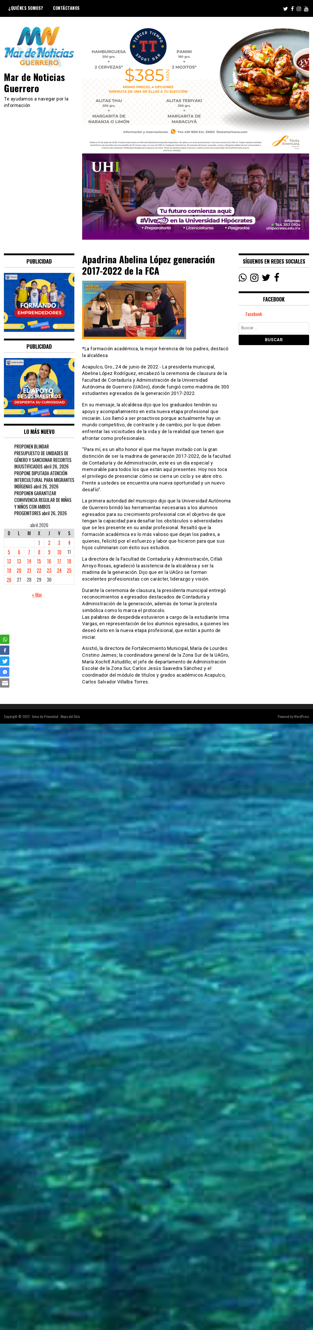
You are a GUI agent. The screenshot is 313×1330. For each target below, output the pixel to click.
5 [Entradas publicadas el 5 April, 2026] (9, 551)
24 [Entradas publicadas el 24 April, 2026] (59, 570)
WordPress (301, 716)
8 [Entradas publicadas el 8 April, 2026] (39, 551)
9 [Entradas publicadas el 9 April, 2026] (49, 551)
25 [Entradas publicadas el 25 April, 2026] (69, 570)
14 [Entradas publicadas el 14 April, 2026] (29, 560)
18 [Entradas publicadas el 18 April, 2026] (69, 560)
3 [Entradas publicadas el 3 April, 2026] (59, 542)
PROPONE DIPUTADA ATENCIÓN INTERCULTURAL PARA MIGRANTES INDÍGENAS (44, 480)
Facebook (254, 314)
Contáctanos (66, 8)
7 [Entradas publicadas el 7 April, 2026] (29, 551)
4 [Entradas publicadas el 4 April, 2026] (69, 542)
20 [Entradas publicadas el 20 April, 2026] (19, 570)
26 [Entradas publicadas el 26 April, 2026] (9, 579)
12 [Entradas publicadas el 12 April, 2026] (9, 560)
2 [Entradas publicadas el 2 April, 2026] (49, 542)
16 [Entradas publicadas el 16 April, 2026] (49, 560)
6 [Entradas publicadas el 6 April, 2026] (19, 551)
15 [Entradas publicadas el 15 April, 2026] (39, 560)
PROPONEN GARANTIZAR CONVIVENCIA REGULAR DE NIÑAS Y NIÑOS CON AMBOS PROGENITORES (42, 503)
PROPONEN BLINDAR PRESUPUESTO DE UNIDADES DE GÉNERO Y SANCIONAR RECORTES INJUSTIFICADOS (42, 456)
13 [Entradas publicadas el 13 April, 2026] (19, 560)
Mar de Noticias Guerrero (34, 82)
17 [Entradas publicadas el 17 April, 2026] (59, 560)
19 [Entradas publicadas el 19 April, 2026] (9, 570)
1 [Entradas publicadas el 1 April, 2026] (39, 542)
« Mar (37, 594)
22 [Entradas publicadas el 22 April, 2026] (39, 570)
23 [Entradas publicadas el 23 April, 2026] (49, 570)
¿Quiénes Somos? (25, 8)
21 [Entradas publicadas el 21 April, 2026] (29, 570)
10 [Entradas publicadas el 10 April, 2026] (59, 551)
